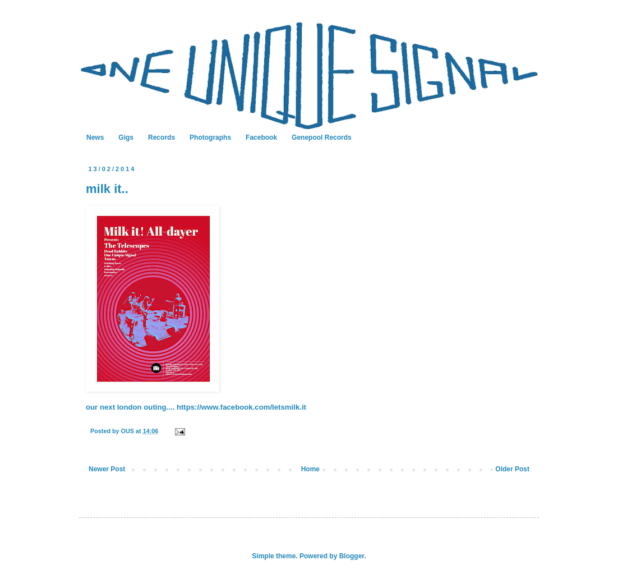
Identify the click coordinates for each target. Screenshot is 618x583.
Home (310, 469)
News (95, 137)
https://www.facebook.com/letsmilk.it (241, 407)
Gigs (125, 137)
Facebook (261, 137)
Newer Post (107, 469)
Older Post (512, 469)
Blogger (352, 556)
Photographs (210, 137)
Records (161, 137)
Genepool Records (322, 137)
